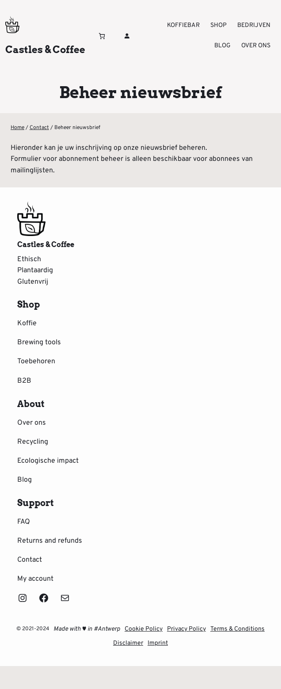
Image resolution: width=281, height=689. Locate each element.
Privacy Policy (186, 629)
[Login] (126, 35)
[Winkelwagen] (102, 36)
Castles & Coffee (45, 49)
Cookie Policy (144, 629)
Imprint (158, 643)
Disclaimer (128, 643)
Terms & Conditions (237, 629)
